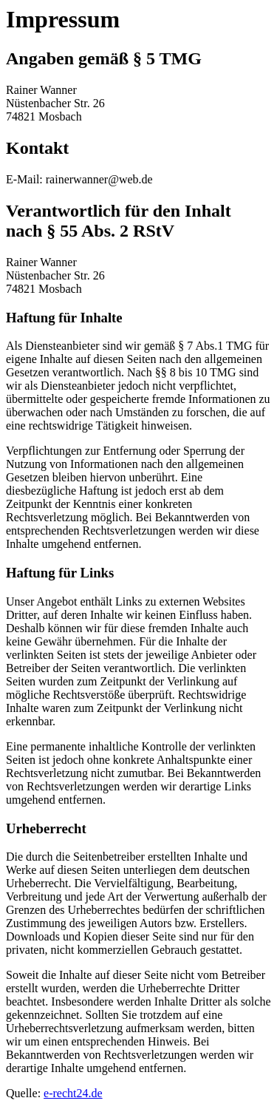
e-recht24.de (73, 1093)
